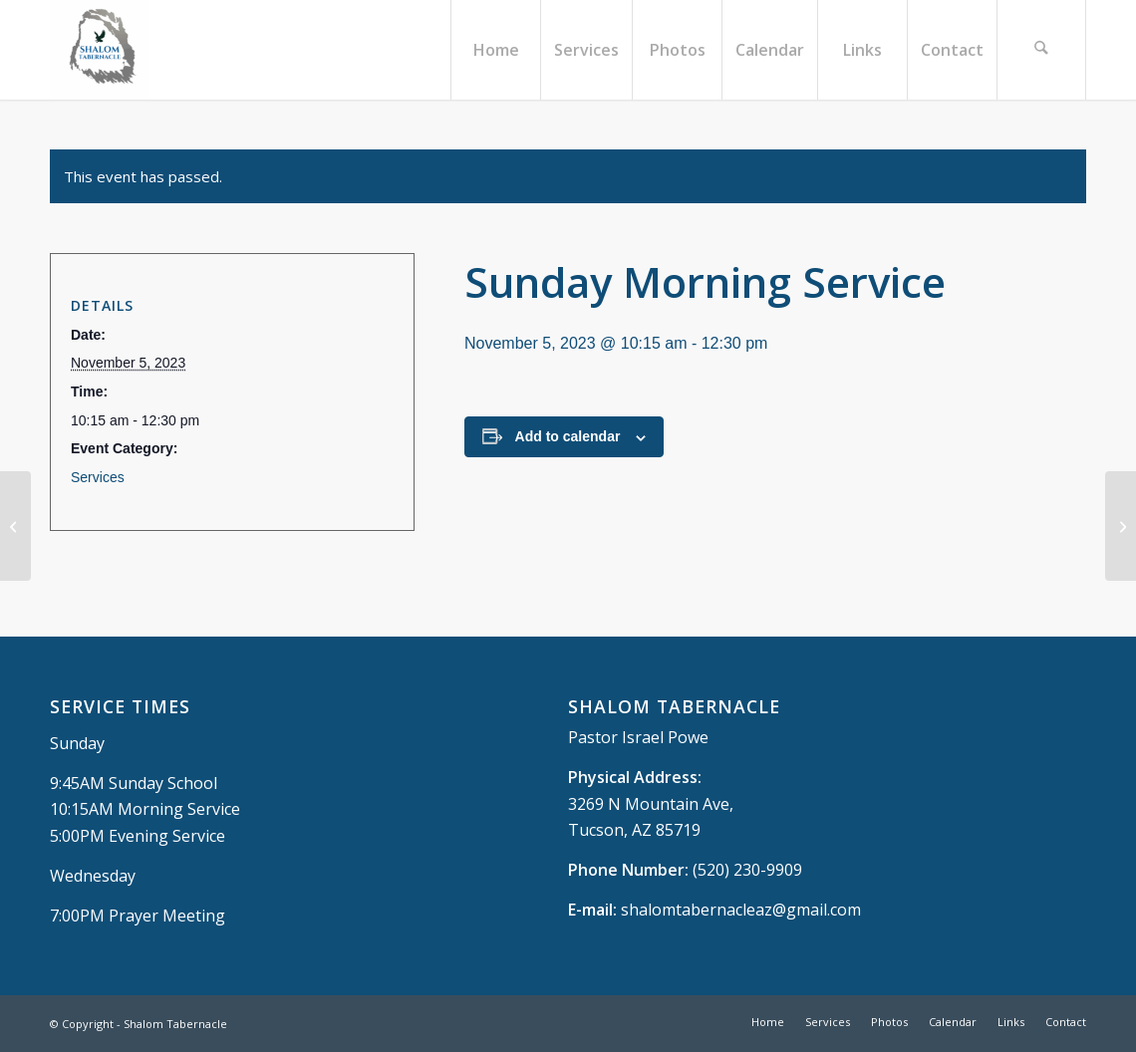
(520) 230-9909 (747, 870)
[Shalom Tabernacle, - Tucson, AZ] (99, 50)
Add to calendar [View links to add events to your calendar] (568, 436)
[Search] (1041, 50)
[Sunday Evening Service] (1120, 526)
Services (98, 477)
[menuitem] (495, 50)
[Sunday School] (15, 526)
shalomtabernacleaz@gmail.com (741, 909)
